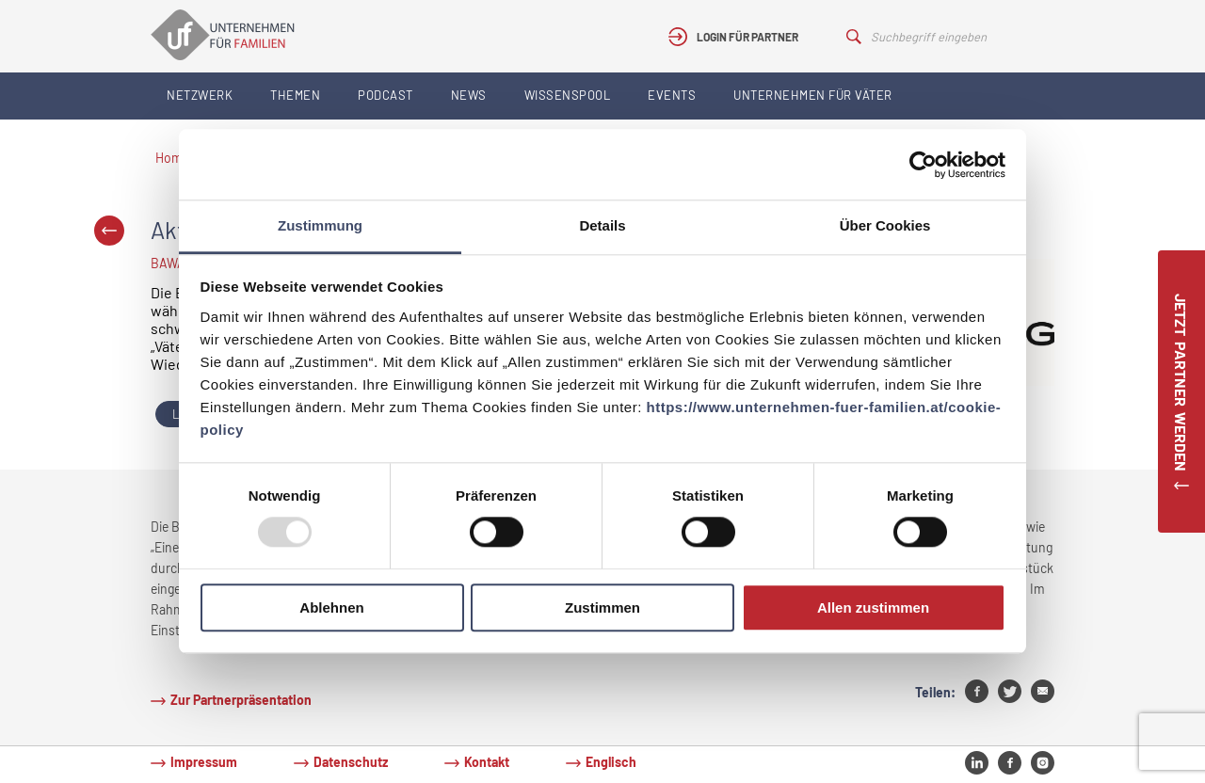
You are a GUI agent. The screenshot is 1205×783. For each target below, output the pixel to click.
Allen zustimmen (873, 607)
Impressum (203, 762)
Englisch (611, 762)
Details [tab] (602, 225)
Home (172, 158)
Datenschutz (350, 762)
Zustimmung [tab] (320, 225)
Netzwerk (200, 95)
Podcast (385, 95)
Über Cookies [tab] (885, 225)
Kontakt (486, 762)
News (469, 95)
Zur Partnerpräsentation (241, 700)
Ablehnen (331, 607)
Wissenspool (567, 95)
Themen (295, 95)
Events (672, 95)
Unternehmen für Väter (812, 95)
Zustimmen (602, 607)
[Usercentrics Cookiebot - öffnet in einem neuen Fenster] (923, 165)
